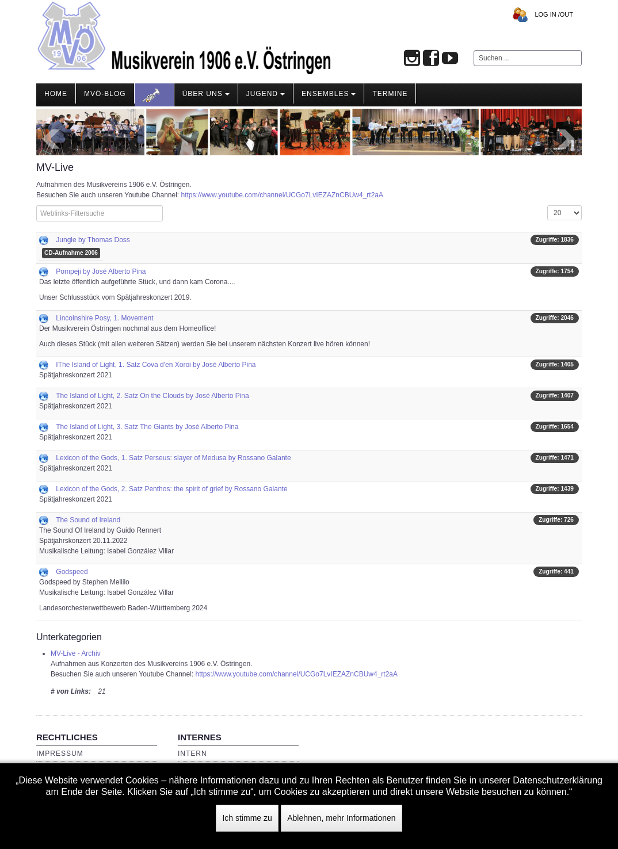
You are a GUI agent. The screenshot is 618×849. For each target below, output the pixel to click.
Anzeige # (547, 205)
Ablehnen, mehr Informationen (341, 818)
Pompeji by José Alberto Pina (101, 271)
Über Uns (206, 94)
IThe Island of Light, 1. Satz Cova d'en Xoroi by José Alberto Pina (155, 365)
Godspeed (71, 572)
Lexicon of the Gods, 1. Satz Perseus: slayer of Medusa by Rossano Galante (173, 458)
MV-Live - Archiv (76, 653)
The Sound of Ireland (88, 520)
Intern (192, 753)
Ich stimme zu (247, 818)
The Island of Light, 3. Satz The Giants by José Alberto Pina (147, 427)
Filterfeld (36, 205)
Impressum (59, 753)
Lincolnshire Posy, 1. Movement (104, 318)
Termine (389, 94)
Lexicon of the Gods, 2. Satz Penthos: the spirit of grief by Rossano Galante (171, 489)
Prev (51, 139)
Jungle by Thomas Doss (93, 240)
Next (567, 139)
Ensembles (329, 94)
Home (55, 94)
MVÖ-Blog (105, 94)
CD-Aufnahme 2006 (71, 253)
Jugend (265, 94)
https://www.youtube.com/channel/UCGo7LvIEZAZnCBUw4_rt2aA (282, 195)
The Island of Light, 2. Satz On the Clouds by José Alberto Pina (152, 396)
